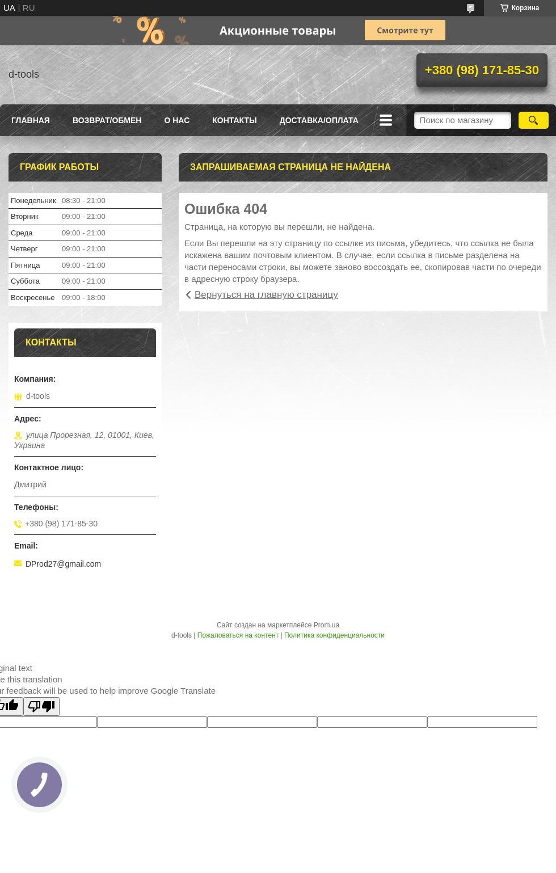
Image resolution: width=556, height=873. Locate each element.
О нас (176, 120)
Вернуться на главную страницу (266, 294)
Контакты (234, 120)
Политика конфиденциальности (334, 635)
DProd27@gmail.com (63, 563)
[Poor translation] (41, 706)
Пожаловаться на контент (238, 635)
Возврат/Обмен (107, 120)
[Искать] (534, 120)
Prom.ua (326, 625)
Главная (30, 120)
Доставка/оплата (319, 120)
